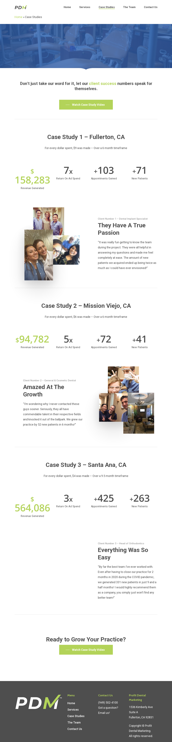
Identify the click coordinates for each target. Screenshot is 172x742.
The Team (129, 7)
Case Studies (107, 7)
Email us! (104, 704)
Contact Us (150, 7)
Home (67, 7)
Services (84, 7)
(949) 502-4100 (108, 694)
